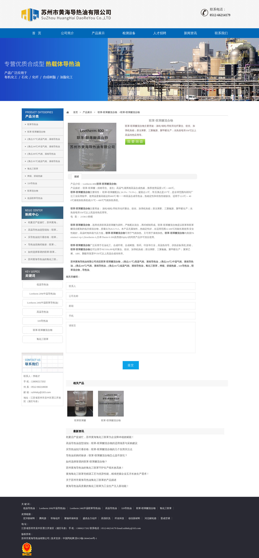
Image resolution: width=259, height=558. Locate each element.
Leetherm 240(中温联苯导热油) (42, 302)
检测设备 (128, 33)
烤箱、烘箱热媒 (34, 176)
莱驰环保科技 (71, 518)
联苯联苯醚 (80, 420)
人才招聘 (159, 33)
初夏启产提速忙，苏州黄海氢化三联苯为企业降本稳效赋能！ (100, 437)
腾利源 (42, 518)
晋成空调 (165, 518)
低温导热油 (42, 284)
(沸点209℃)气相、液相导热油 (41, 154)
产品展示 (98, 33)
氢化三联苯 (32, 168)
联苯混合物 (32, 191)
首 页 (36, 33)
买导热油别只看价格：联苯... (43, 237)
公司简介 (67, 33)
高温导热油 (42, 311)
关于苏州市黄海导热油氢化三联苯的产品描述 (91, 480)
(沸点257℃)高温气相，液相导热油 (43, 139)
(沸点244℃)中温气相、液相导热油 (43, 146)
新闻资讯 (190, 33)
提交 (131, 365)
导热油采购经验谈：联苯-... (42, 244)
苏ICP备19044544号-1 (86, 538)
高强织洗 (105, 518)
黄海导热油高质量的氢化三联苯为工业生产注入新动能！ (97, 486)
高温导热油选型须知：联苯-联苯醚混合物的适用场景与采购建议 (101, 443)
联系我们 (221, 33)
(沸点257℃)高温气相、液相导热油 (140, 261)
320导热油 (32, 183)
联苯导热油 (32, 124)
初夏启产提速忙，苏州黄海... (43, 222)
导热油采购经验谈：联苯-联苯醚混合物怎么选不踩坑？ (96, 455)
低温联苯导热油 (34, 198)
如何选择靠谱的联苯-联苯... (42, 252)
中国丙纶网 (68, 538)
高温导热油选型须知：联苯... (43, 229)
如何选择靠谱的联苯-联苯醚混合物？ (86, 461)
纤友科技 (119, 518)
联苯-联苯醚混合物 (36, 131)
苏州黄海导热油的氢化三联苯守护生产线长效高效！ (95, 467)
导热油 (85, 270)
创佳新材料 (134, 518)
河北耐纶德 (150, 518)
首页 (75, 112)
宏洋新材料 (29, 518)
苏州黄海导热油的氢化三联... (43, 259)
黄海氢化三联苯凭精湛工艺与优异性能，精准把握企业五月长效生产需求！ (107, 473)
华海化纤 (55, 518)
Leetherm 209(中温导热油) (42, 293)
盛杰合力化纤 (90, 518)
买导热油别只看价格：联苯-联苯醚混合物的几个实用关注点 (99, 449)
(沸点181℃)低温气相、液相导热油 (43, 161)
